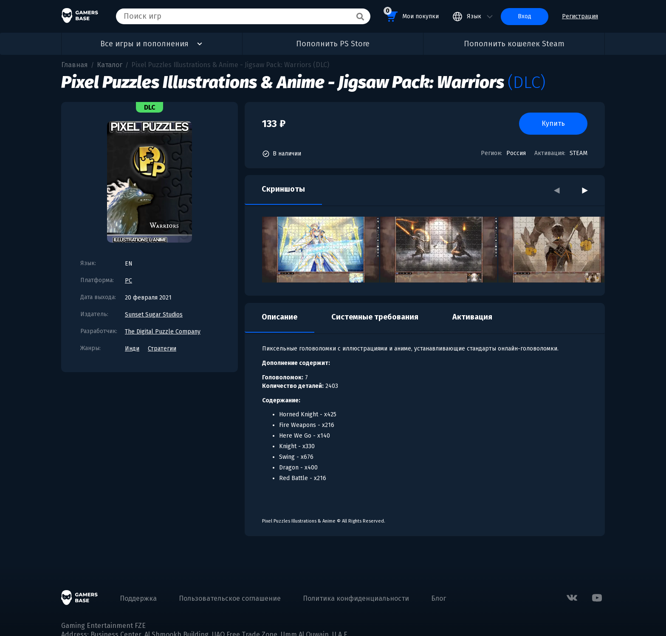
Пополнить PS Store (333, 43)
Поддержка (138, 598)
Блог (438, 598)
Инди (132, 348)
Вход (524, 16)
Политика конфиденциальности (356, 598)
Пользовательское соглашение (230, 598)
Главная (74, 65)
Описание (279, 317)
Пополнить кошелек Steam (514, 43)
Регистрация (580, 16)
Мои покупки (411, 15)
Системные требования (374, 317)
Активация (472, 317)
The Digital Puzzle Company (162, 331)
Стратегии (162, 348)
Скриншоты (283, 189)
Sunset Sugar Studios (154, 314)
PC (128, 280)
